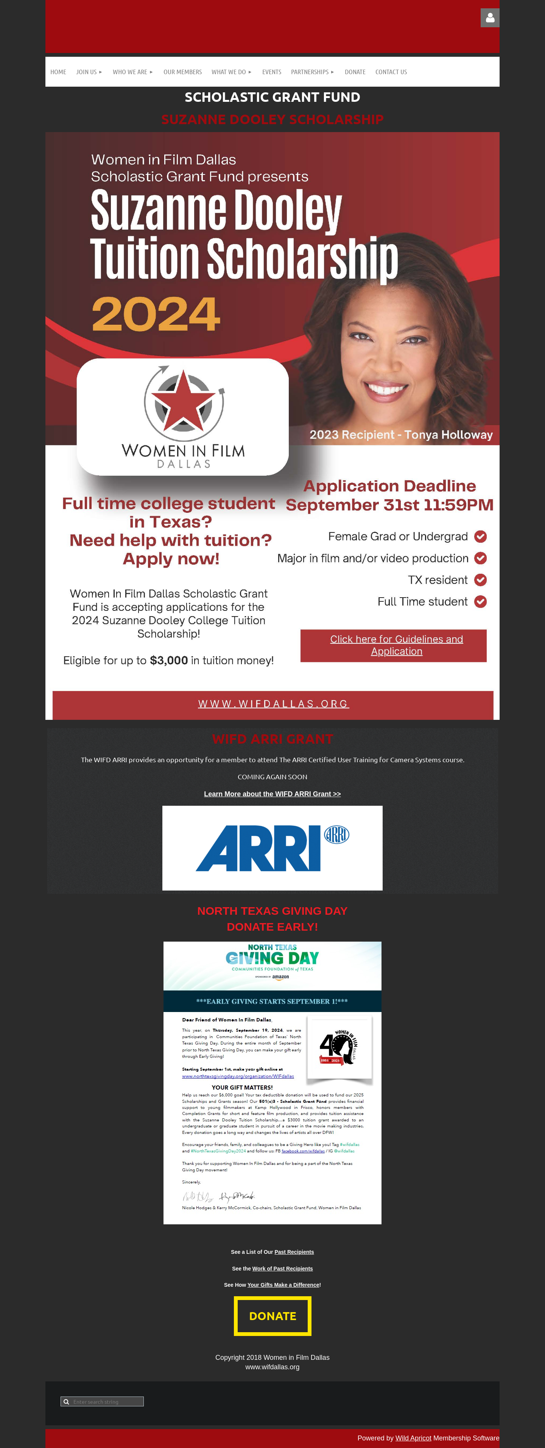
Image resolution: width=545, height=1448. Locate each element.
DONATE (272, 1316)
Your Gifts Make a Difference (283, 1285)
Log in (490, 17)
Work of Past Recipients (282, 1269)
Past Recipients (294, 1252)
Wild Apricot (413, 1438)
